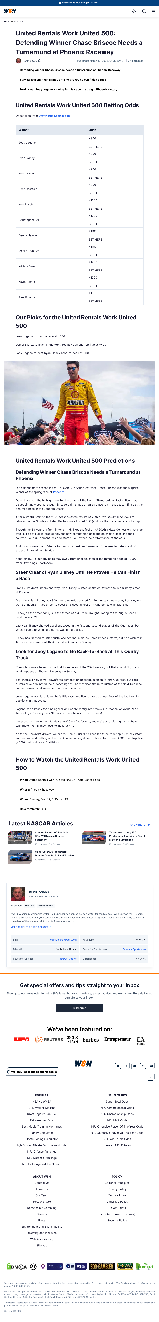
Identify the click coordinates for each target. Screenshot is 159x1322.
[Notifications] (134, 11)
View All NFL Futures (117, 1145)
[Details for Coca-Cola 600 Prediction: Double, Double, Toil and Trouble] (20, 858)
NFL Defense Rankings (42, 1158)
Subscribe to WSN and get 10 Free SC (81, 2)
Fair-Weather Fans (42, 1120)
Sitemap (41, 1245)
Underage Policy (117, 1201)
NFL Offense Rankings (41, 1151)
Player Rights (117, 1208)
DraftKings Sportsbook (54, 115)
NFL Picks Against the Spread (41, 1164)
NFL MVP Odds (117, 1120)
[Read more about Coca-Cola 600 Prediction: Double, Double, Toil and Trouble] (54, 854)
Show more (140, 825)
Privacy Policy (117, 1189)
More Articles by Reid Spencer (31, 927)
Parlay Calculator (42, 1132)
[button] (153, 11)
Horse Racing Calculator (42, 1139)
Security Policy (117, 1220)
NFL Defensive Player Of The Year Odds (117, 1132)
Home (7, 21)
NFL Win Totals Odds (117, 1139)
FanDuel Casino (68, 958)
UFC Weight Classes (41, 1107)
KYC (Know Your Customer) (117, 1214)
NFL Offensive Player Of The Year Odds (117, 1126)
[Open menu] (153, 11)
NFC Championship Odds (117, 1107)
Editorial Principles (117, 1183)
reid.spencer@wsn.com (63, 939)
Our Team (41, 1195)
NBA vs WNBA (41, 1101)
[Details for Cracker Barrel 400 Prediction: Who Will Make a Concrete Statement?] (20, 838)
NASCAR (18, 21)
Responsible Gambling (41, 1208)
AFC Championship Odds (117, 1114)
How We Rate (42, 1201)
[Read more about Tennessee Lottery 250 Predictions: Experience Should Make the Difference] (128, 837)
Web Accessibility (41, 1239)
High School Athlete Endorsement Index (42, 1145)
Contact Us (41, 1183)
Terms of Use (117, 1195)
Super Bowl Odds (117, 1101)
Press (41, 1220)
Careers (42, 1214)
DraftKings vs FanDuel (41, 1114)
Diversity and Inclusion (42, 1233)
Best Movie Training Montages (42, 1126)
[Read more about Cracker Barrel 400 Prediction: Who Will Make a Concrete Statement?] (54, 837)
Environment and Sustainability (42, 1226)
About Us (42, 1189)
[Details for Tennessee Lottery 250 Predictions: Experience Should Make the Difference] (94, 838)
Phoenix (58, 492)
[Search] (144, 11)
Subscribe (79, 1008)
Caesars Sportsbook (134, 949)
